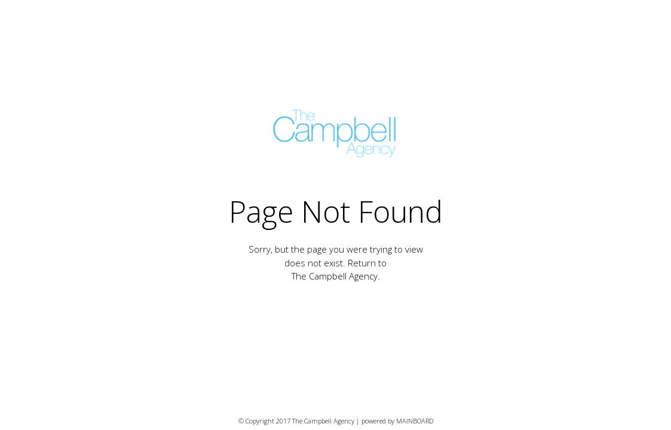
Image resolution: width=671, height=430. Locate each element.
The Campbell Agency (335, 276)
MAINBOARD (414, 420)
